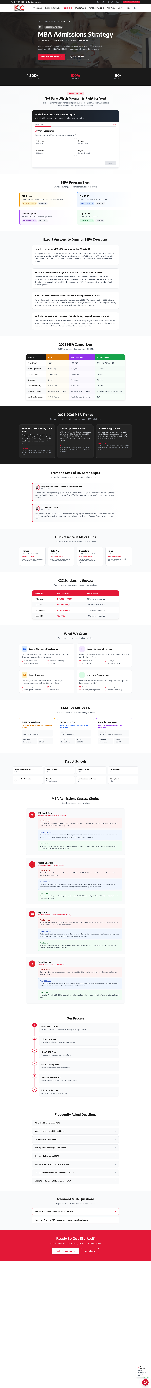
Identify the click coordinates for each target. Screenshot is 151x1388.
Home (40, 21)
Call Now (90, 1251)
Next (111, 163)
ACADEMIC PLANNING (97, 8)
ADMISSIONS (68, 8)
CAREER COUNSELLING (53, 8)
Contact (110, 2)
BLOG (129, 8)
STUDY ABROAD (37, 8)
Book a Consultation (65, 1251)
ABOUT (121, 8)
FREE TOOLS (112, 8)
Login (118, 2)
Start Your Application (51, 57)
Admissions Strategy (51, 21)
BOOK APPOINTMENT (131, 2)
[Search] (135, 8)
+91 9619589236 (78, 57)
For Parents (100, 2)
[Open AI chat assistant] (145, 1382)
